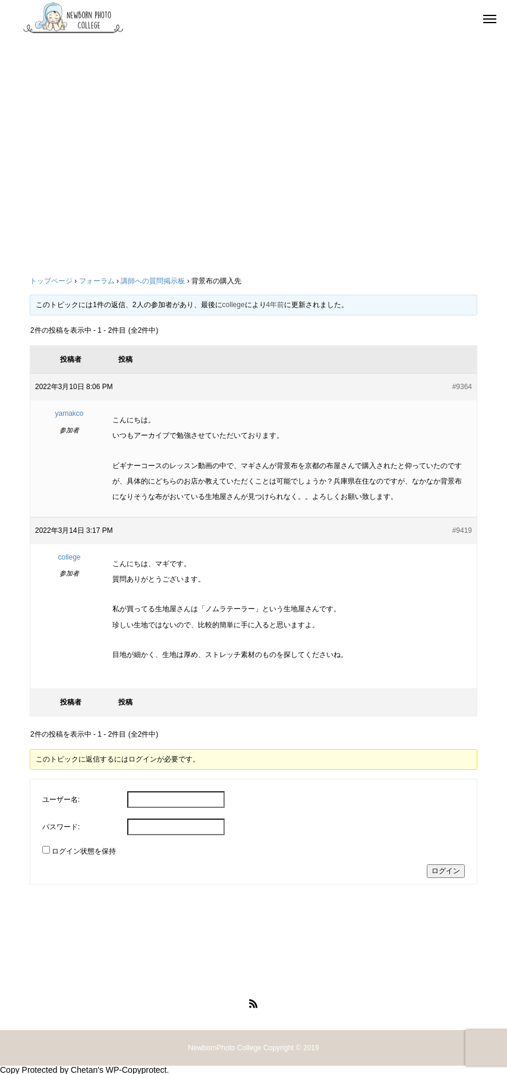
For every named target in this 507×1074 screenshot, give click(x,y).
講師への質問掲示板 (153, 281)
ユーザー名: (61, 799)
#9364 (462, 387)
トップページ (51, 281)
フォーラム (97, 281)
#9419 (462, 530)
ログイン (446, 871)
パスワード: (61, 827)
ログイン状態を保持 (84, 851)
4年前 (275, 305)
